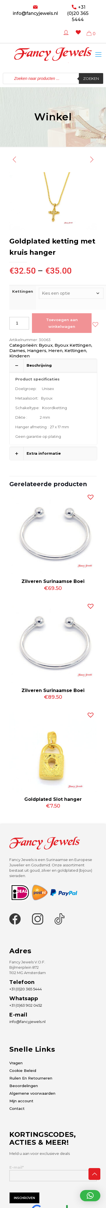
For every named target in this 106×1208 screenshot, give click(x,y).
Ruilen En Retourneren (30, 1078)
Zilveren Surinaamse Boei (53, 581)
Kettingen (22, 291)
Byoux (46, 345)
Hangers (36, 350)
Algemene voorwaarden (32, 1093)
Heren (55, 350)
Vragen (16, 1063)
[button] (94, 323)
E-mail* (53, 1173)
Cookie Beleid (22, 1070)
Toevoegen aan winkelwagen (62, 323)
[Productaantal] (19, 323)
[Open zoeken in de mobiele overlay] (53, 78)
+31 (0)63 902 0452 (25, 1005)
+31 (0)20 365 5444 (77, 13)
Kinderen (19, 356)
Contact (17, 1108)
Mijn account (21, 1101)
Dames (17, 350)
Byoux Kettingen (73, 345)
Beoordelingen (23, 1085)
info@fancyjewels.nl (35, 13)
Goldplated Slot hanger (53, 799)
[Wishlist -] (77, 36)
